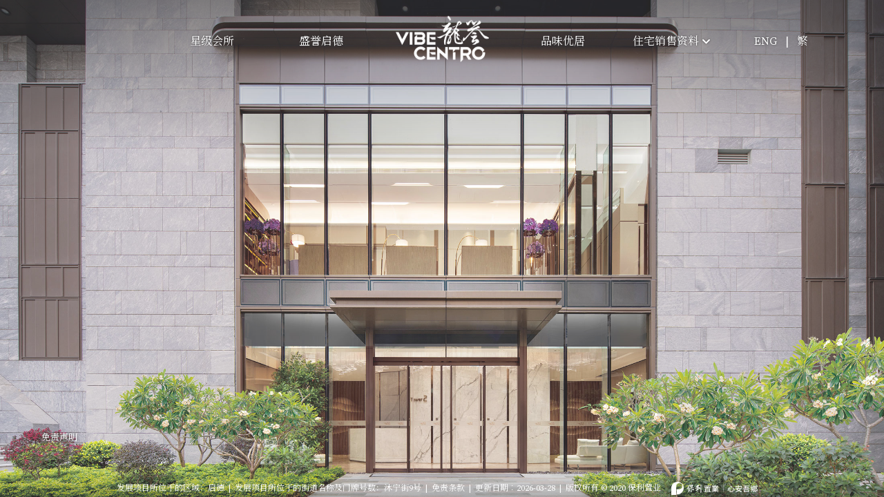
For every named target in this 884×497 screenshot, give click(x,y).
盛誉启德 (321, 41)
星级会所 (212, 41)
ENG (765, 41)
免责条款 (448, 477)
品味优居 (563, 41)
